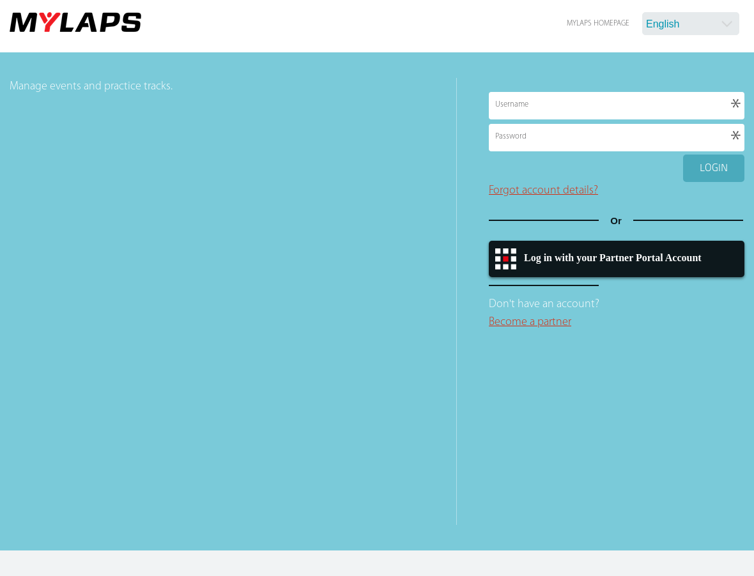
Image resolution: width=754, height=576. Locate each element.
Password (511, 136)
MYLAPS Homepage (598, 23)
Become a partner (530, 322)
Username (511, 105)
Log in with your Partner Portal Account (613, 257)
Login (714, 168)
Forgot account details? (543, 191)
